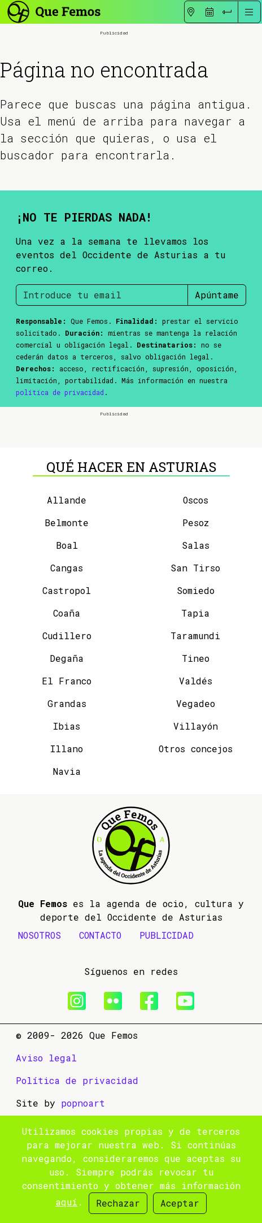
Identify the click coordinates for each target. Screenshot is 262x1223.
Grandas (66, 812)
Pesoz (195, 631)
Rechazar (118, 1203)
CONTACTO (100, 1043)
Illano (66, 857)
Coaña (66, 721)
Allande (66, 608)
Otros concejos (196, 857)
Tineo (195, 767)
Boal (67, 654)
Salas (195, 654)
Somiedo (196, 699)
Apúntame (217, 349)
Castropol (66, 699)
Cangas (66, 676)
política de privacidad (60, 446)
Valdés (195, 789)
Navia (67, 880)
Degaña (67, 767)
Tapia (195, 721)
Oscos (195, 608)
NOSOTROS (39, 1043)
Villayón (195, 834)
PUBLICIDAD (166, 1043)
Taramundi (195, 744)
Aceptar (179, 1203)
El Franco (66, 789)
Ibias (66, 834)
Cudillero (66, 744)
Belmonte (67, 631)
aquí (66, 1202)
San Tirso (195, 676)
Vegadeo (195, 812)
